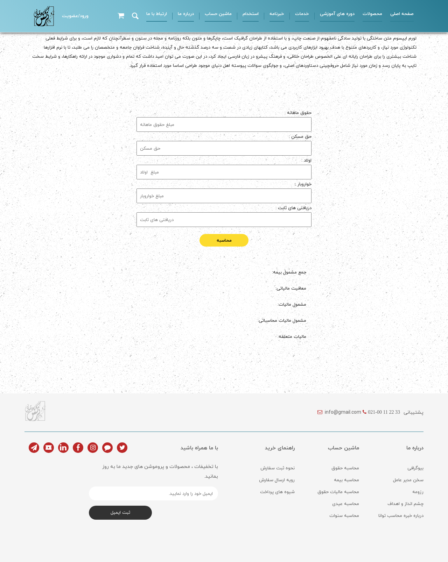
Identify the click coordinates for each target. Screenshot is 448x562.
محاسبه (224, 240)
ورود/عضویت (75, 16)
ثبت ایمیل (120, 512)
